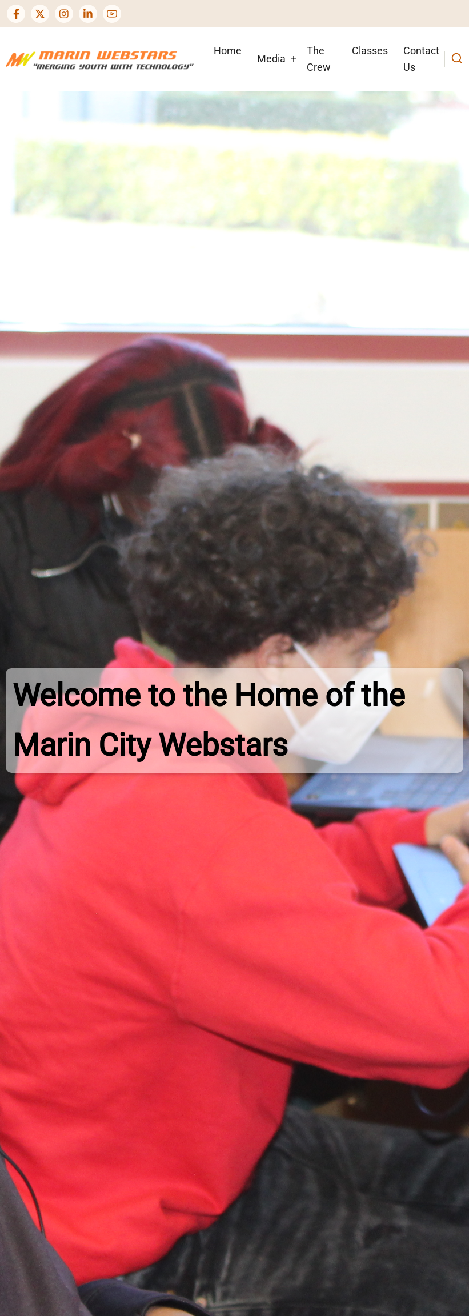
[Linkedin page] (88, 13)
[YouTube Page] (112, 13)
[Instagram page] (64, 13)
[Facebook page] (16, 13)
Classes (370, 51)
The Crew (319, 59)
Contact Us (421, 59)
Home (228, 51)
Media (271, 59)
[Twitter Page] (40, 13)
